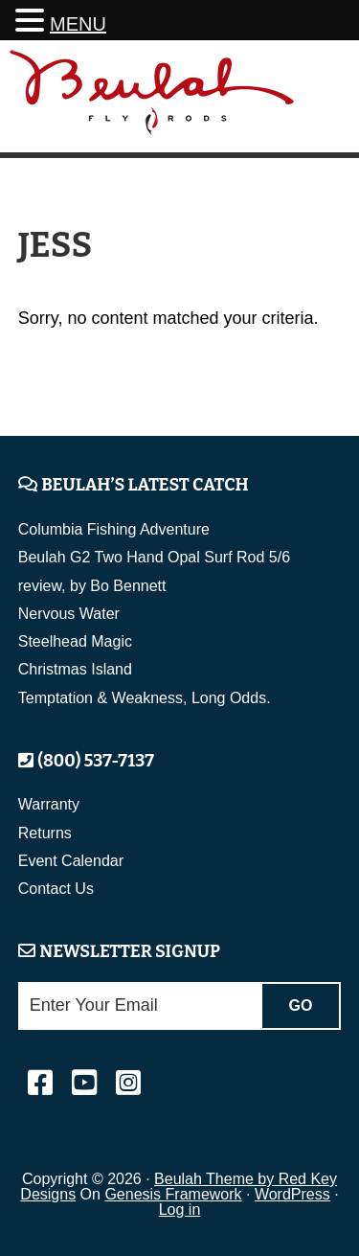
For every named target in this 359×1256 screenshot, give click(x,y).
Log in (180, 1209)
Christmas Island (75, 669)
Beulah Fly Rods (152, 99)
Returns (45, 833)
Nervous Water (69, 613)
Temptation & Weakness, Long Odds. (144, 698)
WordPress (292, 1194)
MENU (78, 23)
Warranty (48, 804)
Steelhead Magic (75, 641)
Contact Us (56, 888)
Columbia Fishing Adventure (114, 529)
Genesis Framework (172, 1194)
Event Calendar (70, 861)
